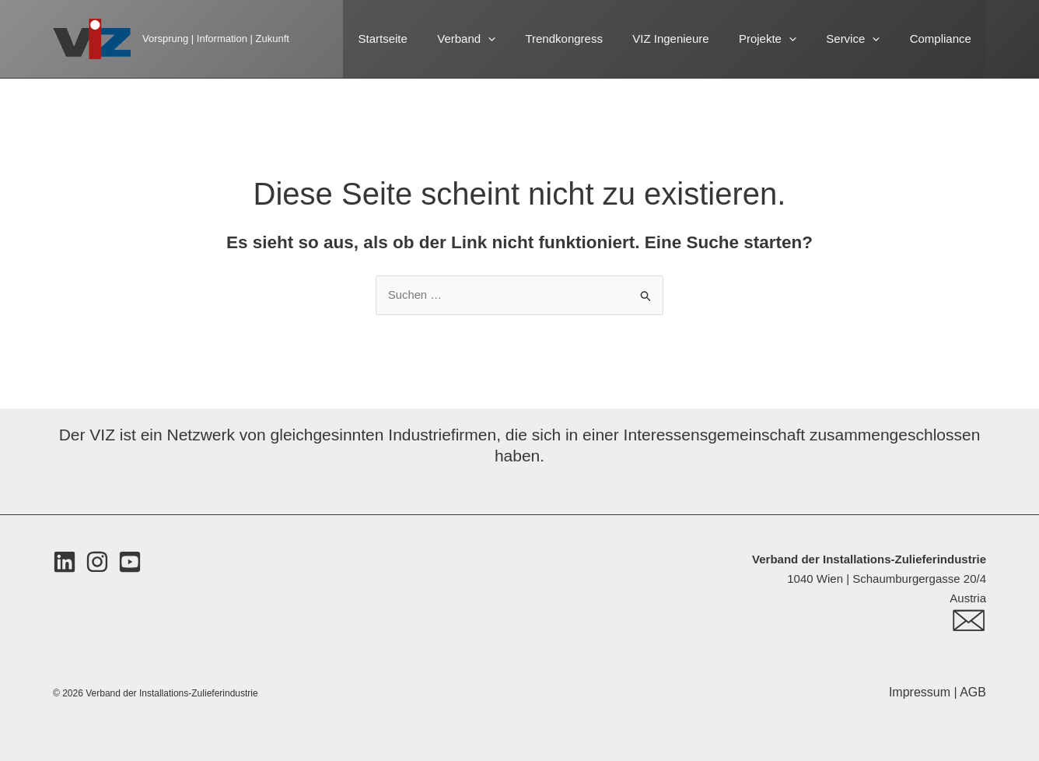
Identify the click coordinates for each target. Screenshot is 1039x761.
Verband (502, 39)
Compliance (943, 38)
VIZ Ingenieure (693, 38)
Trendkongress (593, 38)
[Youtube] (130, 562)
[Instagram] (97, 562)
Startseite (425, 38)
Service (863, 39)
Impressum (921, 692)
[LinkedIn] (64, 562)
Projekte (784, 39)
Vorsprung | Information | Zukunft (215, 38)
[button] (523, 39)
